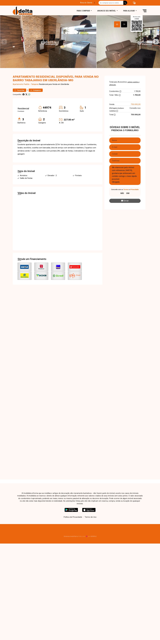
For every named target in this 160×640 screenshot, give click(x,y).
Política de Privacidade (73, 524)
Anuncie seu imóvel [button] (106, 11)
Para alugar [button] (129, 11)
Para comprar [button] (83, 11)
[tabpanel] (80, 45)
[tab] (117, 24)
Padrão (26, 92)
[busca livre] (125, 3)
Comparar (35, 98)
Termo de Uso (90, 524)
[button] (134, 2)
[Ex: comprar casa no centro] (111, 3)
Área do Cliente (86, 3)
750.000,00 (135, 112)
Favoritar (19, 98)
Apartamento (18, 92)
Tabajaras (35, 92)
